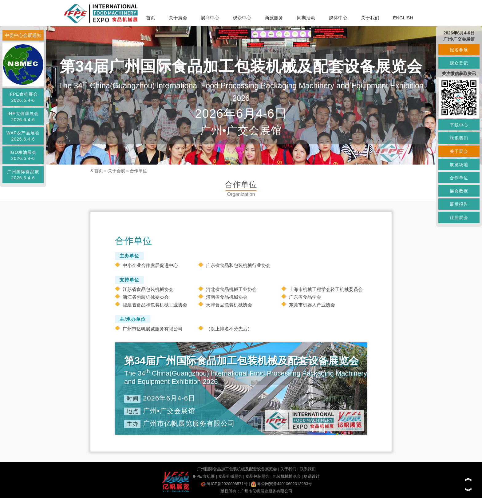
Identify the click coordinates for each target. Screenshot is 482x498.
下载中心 (459, 124)
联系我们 (308, 469)
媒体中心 (338, 17)
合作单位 (138, 170)
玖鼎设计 (312, 476)
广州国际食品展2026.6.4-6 (23, 174)
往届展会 (459, 217)
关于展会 (178, 17)
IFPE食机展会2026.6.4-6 (23, 97)
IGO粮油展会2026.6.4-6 (23, 155)
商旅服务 (274, 17)
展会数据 (459, 191)
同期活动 (306, 17)
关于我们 (370, 17)
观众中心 (242, 17)
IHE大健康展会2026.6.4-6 (22, 116)
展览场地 (459, 164)
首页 (150, 17)
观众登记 (459, 63)
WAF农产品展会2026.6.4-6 (23, 135)
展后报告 (459, 204)
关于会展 (116, 170)
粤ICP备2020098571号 (224, 483)
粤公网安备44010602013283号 (281, 483)
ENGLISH (403, 17)
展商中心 (210, 17)
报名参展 (459, 49)
